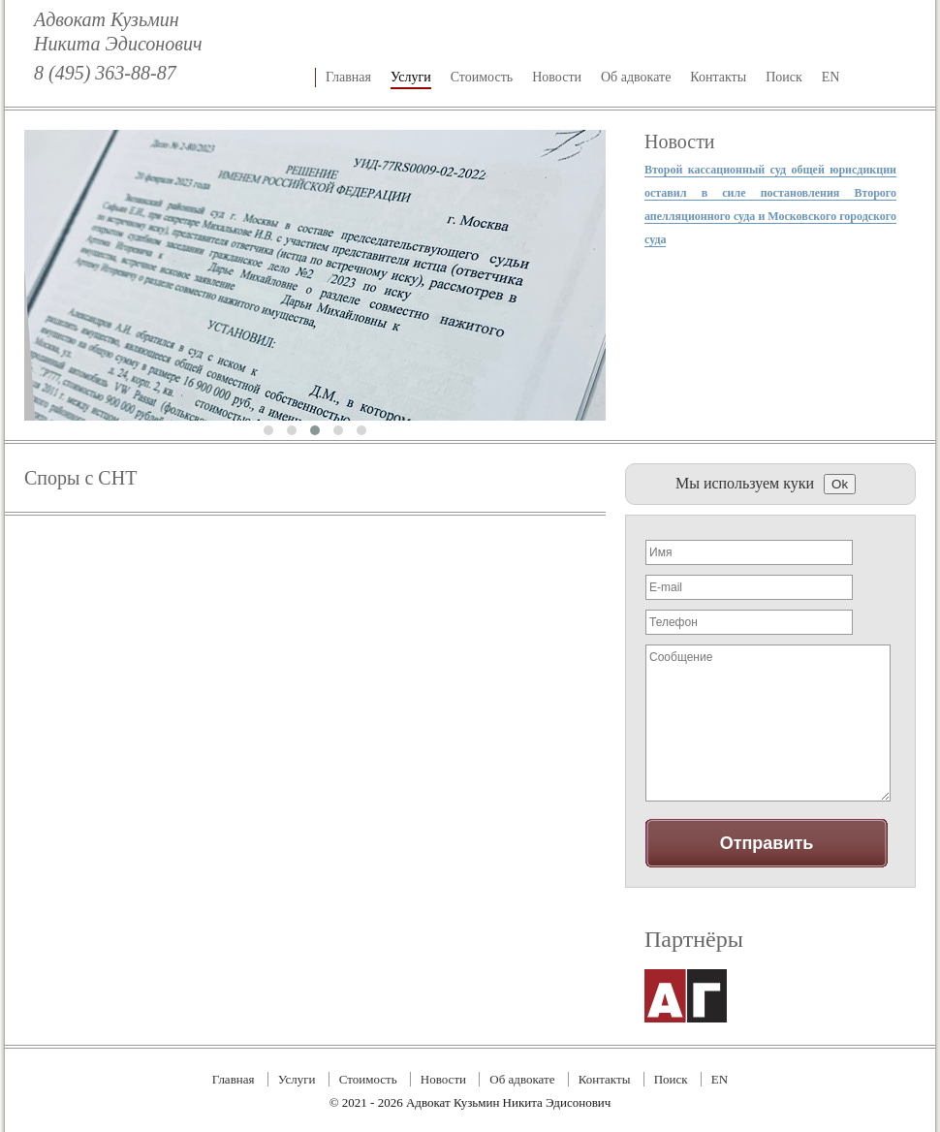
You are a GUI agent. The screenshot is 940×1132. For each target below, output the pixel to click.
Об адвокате (636, 77)
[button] (268, 430)
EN (831, 77)
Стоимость (482, 77)
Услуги (411, 77)
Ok (839, 484)
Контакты (718, 77)
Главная (348, 77)
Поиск (784, 77)
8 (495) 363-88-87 (105, 72)
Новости (556, 77)
